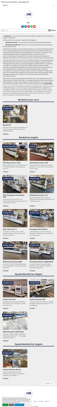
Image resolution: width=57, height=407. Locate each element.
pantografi (20, 56)
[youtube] (34, 26)
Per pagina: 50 (48, 383)
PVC (9, 88)
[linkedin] (25, 26)
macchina (17, 36)
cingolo (15, 65)
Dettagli (6, 134)
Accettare (5, 404)
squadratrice (9, 82)
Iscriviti (5, 5)
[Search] (25, 30)
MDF (35, 88)
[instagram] (28, 26)
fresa (22, 58)
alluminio (46, 88)
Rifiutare (11, 404)
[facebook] (22, 26)
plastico (51, 36)
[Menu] (49, 30)
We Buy (35, 401)
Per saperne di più (19, 404)
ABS (5, 88)
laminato (12, 88)
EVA (27, 91)
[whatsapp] (31, 26)
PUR (30, 91)
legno (33, 36)
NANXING (41, 401)
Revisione (47, 401)
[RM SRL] (28, 393)
